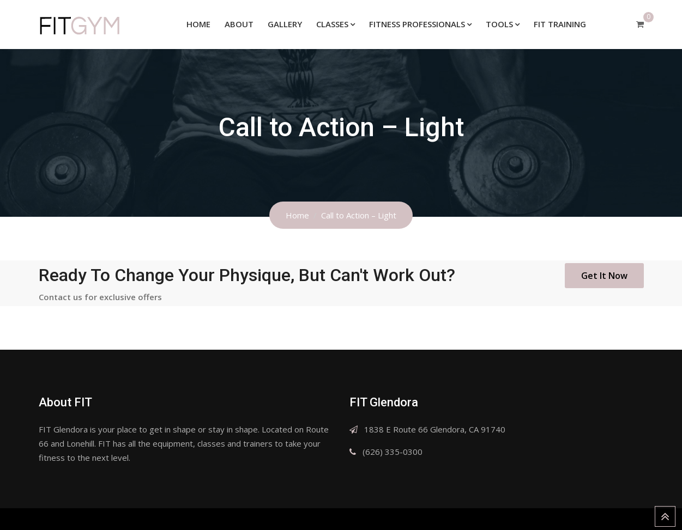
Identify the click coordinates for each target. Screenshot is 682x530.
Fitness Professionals (417, 24)
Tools (499, 24)
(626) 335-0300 (393, 451)
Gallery (285, 24)
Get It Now (604, 276)
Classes (332, 24)
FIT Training (560, 24)
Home (198, 24)
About (239, 24)
